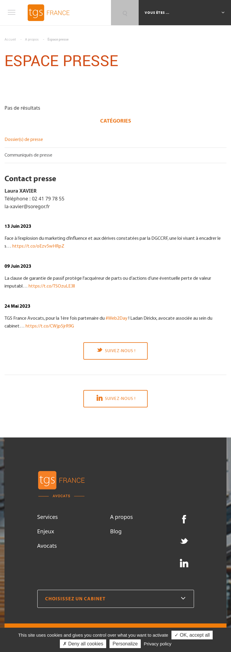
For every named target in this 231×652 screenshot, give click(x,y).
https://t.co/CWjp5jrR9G (50, 326)
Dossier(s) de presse (24, 139)
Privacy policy (157, 643)
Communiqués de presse (28, 155)
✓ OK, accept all (192, 635)
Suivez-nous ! (115, 351)
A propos (121, 516)
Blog (116, 531)
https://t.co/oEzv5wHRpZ (38, 246)
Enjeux (45, 531)
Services (47, 516)
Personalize (125, 643)
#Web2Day (117, 318)
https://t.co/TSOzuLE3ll (52, 286)
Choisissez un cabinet (115, 599)
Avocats (47, 545)
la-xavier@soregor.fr (27, 206)
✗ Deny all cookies (83, 643)
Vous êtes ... (157, 13)
